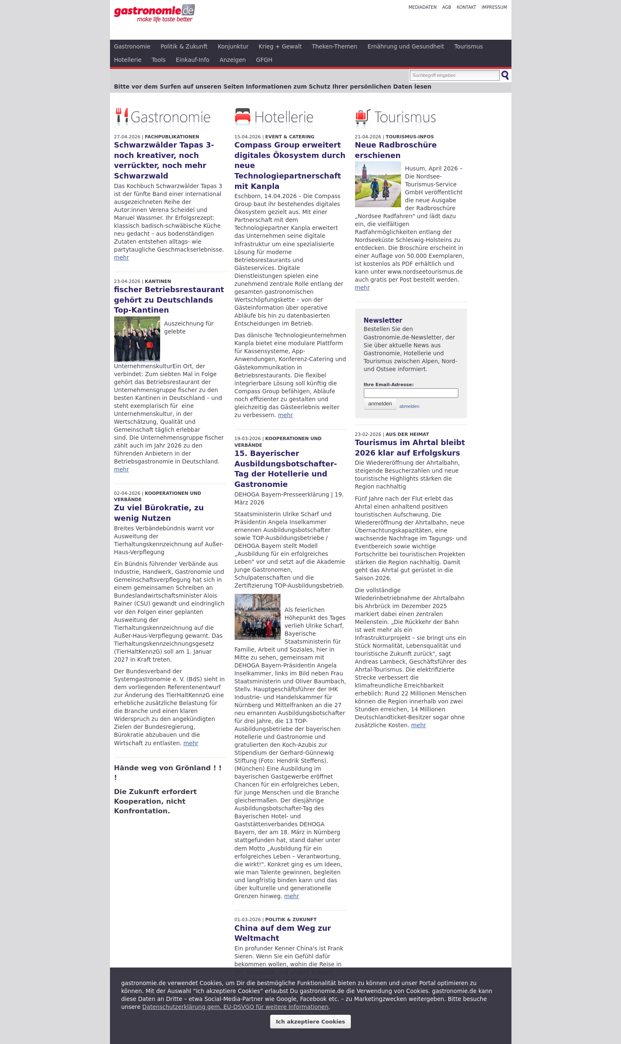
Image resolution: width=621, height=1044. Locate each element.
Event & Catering (289, 137)
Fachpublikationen (172, 137)
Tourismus (469, 46)
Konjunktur (233, 46)
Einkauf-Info (193, 59)
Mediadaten (423, 7)
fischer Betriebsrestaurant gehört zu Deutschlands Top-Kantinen (169, 300)
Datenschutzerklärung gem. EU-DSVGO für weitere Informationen (235, 1006)
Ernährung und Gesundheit (406, 46)
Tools (159, 59)
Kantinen (158, 281)
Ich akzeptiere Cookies (310, 1022)
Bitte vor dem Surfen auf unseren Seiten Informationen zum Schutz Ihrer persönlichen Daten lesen (273, 86)
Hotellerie (128, 59)
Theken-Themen (335, 46)
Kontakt (466, 7)
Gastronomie (132, 46)
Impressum (494, 7)
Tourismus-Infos (410, 137)
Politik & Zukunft (184, 46)
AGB (446, 7)
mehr (121, 257)
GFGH (264, 59)
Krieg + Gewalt (280, 46)
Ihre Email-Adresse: (389, 384)
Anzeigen (233, 59)
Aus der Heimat (407, 434)
